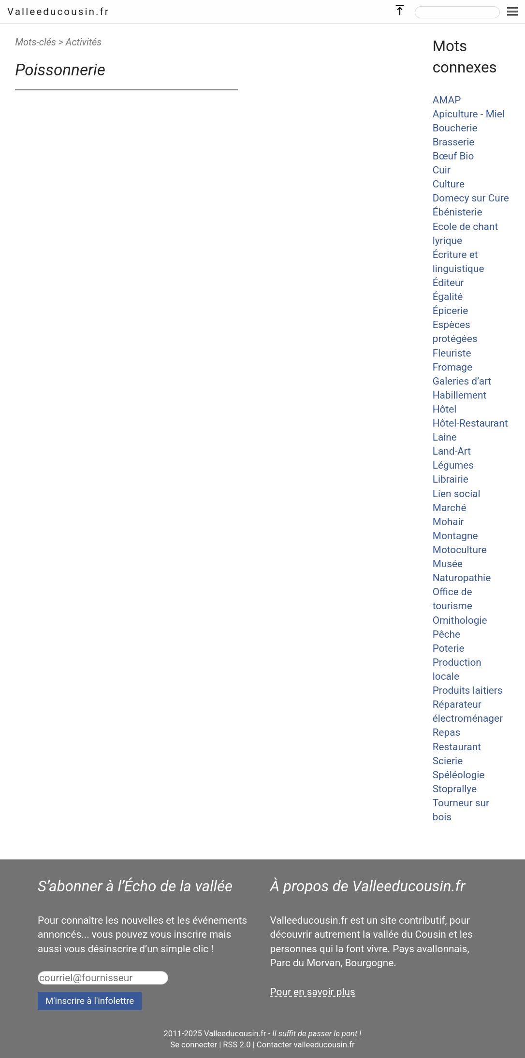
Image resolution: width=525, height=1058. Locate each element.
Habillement (460, 395)
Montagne (455, 536)
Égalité (448, 296)
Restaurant (457, 747)
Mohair (448, 522)
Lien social (457, 494)
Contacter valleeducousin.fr (306, 1044)
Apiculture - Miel (469, 114)
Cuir (442, 170)
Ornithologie (460, 620)
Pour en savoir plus (312, 992)
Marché (450, 508)
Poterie (449, 648)
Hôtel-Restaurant (470, 423)
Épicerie (450, 310)
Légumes (453, 465)
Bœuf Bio (453, 156)
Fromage (452, 367)
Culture (449, 184)
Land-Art (452, 451)
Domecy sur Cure (471, 198)
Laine (445, 437)
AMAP (447, 100)
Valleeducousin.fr (58, 11)
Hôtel (445, 409)
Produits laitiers (468, 690)
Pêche (446, 634)
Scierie (448, 761)
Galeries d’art (462, 381)
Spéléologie (459, 775)
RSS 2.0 (236, 1044)
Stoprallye (455, 789)
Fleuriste (452, 353)
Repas (447, 732)
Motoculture (460, 550)
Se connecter (193, 1044)
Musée (448, 564)
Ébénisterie (457, 212)
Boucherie (455, 128)
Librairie (450, 479)
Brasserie (454, 142)
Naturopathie (462, 578)
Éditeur (448, 282)
